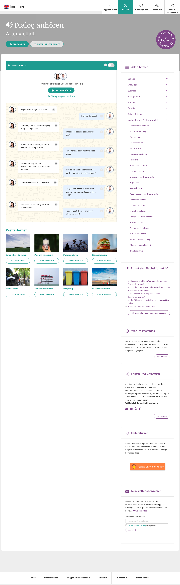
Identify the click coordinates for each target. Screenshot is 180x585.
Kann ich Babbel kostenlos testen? (142, 306)
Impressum (122, 579)
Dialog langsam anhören (61, 96)
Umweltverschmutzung (140, 211)
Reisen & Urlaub (135, 114)
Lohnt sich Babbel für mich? (149, 268)
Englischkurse (110, 5)
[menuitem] (110, 7)
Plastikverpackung (43, 255)
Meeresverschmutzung (140, 239)
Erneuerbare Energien (16, 255)
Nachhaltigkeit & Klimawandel (143, 120)
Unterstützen (51, 579)
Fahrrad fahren (70, 255)
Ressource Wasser (138, 199)
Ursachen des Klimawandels (142, 177)
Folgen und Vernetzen (78, 579)
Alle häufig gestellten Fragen (149, 313)
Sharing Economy (137, 171)
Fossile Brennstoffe (101, 289)
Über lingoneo (141, 5)
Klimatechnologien (138, 233)
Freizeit (131, 102)
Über (32, 579)
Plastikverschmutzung (139, 228)
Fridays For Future (138, 205)
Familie (131, 108)
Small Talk (133, 84)
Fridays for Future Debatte (141, 216)
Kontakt (103, 579)
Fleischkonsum (99, 255)
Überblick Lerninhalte (47, 44)
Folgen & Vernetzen (172, 7)
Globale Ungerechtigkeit (140, 245)
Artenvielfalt (136, 188)
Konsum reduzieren (43, 289)
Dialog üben (17, 44)
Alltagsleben (134, 96)
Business (132, 90)
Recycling (68, 289)
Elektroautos (12, 289)
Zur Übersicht (162, 416)
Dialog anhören (61, 90)
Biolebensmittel (137, 222)
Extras (125, 5)
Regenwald (135, 182)
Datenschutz (143, 579)
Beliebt (131, 78)
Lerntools (156, 5)
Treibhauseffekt (136, 251)
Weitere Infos (162, 357)
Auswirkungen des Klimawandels (144, 194)
